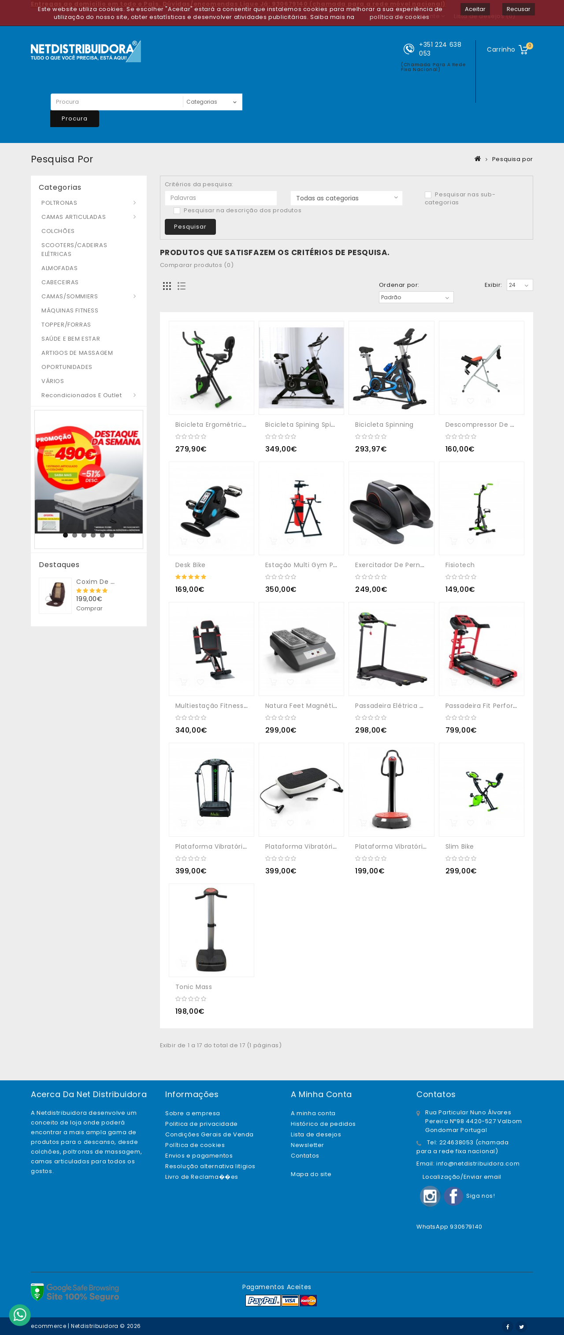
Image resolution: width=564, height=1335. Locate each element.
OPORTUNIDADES (67, 367)
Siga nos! (480, 1196)
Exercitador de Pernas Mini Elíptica (412, 564)
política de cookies (400, 17)
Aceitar (475, 9)
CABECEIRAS (60, 282)
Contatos (305, 1155)
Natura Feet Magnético (303, 705)
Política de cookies (195, 1145)
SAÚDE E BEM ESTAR (70, 339)
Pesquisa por (512, 159)
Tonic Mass (193, 986)
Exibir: (493, 285)
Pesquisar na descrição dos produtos (238, 210)
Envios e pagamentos (199, 1155)
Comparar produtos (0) (197, 265)
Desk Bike (190, 564)
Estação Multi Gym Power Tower (318, 564)
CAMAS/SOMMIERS (69, 296)
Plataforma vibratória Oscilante (228, 846)
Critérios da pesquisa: (199, 184)
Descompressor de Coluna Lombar (503, 424)
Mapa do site (311, 1174)
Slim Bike (459, 846)
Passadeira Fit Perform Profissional (502, 705)
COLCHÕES (58, 231)
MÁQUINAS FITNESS (70, 310)
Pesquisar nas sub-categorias (460, 199)
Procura (75, 118)
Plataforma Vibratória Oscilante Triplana (422, 846)
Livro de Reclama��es (201, 1177)
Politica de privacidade (201, 1124)
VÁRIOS (52, 381)
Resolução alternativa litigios (210, 1166)
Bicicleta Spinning (384, 424)
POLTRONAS (59, 203)
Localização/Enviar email (462, 1177)
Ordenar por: (399, 285)
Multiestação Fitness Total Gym (228, 705)
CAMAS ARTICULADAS (73, 217)
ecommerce (48, 1326)
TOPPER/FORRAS (66, 324)
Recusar (519, 9)
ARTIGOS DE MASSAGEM (77, 353)
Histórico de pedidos (323, 1124)
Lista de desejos (316, 1134)
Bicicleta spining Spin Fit (305, 424)
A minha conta (313, 1113)
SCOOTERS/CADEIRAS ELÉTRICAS (74, 249)
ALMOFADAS (59, 268)
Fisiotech (460, 564)
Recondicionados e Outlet (81, 395)
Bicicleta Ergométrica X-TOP (222, 424)
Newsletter (307, 1145)
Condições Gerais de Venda (209, 1134)
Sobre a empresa (192, 1113)
